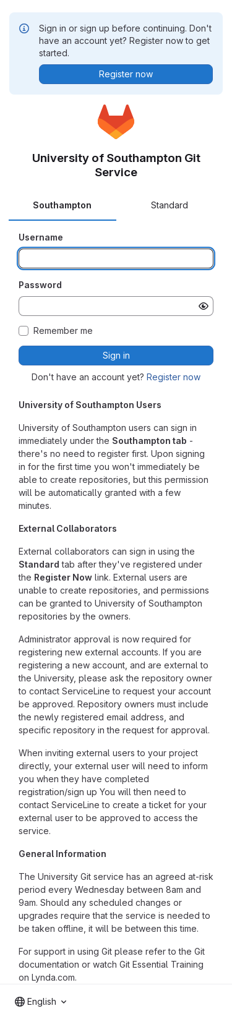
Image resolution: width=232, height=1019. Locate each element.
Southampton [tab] (62, 205)
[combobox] (40, 1001)
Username (41, 237)
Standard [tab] (169, 205)
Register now (173, 377)
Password (40, 284)
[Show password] (203, 306)
